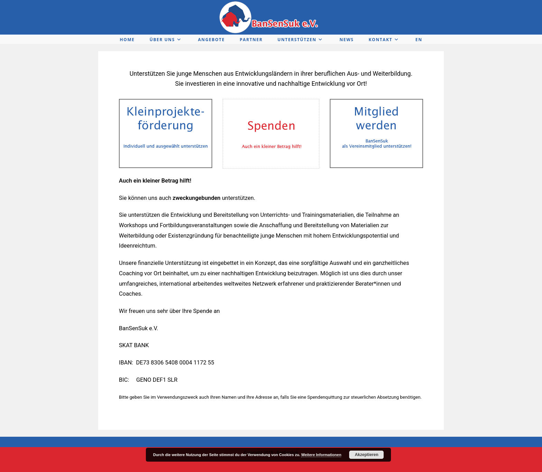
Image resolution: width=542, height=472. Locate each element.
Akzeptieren (366, 454)
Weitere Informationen (321, 455)
